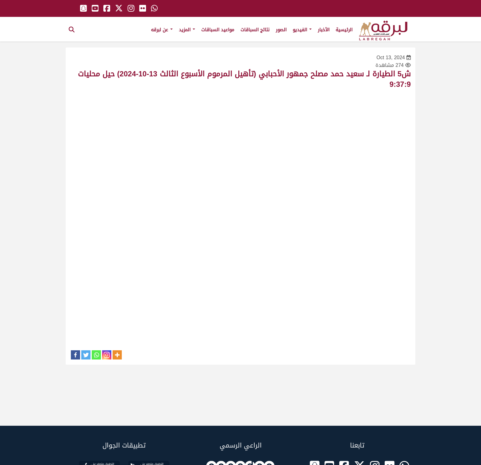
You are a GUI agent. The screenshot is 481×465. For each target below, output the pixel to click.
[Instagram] (106, 354)
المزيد (187, 29)
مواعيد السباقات (217, 29)
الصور (281, 29)
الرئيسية (344, 29)
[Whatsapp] (96, 354)
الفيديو (302, 29)
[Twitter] (85, 354)
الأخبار (323, 29)
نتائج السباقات (255, 29)
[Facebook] (75, 354)
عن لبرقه (162, 29)
